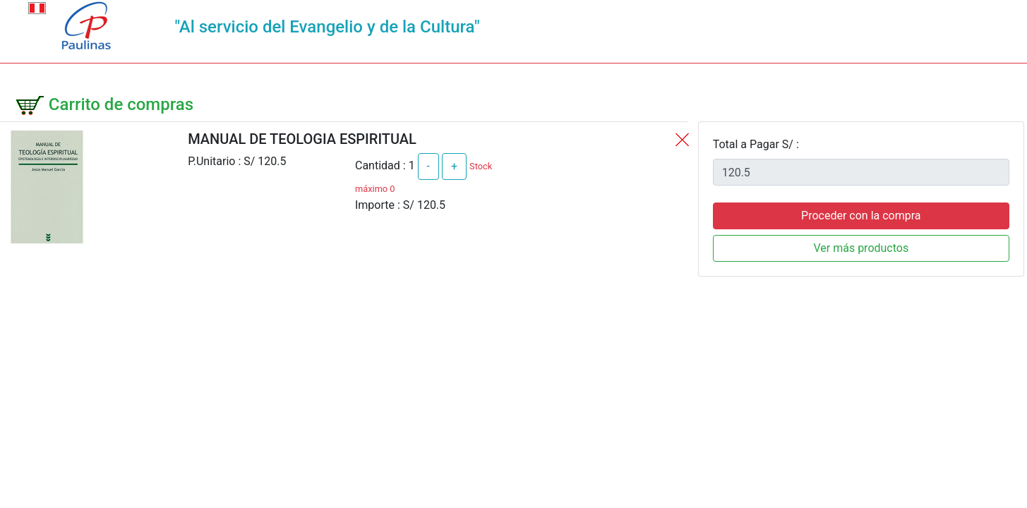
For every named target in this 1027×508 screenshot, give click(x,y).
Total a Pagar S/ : (756, 144)
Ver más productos (860, 248)
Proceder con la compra (860, 215)
